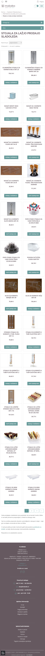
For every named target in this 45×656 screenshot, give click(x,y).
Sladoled (22, 632)
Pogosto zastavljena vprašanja (22, 641)
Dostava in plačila (22, 612)
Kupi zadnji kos (34, 82)
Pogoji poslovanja (22, 609)
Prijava (42, 1)
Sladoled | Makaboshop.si (14, 12)
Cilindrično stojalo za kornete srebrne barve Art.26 (34, 69)
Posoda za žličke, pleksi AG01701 (33, 258)
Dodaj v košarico (11, 82)
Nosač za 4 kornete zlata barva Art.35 (11, 220)
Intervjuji (22, 639)
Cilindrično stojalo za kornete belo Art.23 (11, 69)
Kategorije (22, 22)
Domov (3, 12)
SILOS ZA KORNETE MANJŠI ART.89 (11, 297)
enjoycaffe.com (22, 565)
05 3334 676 (28, 583)
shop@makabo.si (24, 586)
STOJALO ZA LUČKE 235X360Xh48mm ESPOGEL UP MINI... (33, 449)
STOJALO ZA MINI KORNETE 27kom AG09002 (11, 489)
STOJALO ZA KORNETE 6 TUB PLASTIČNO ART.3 (34, 371)
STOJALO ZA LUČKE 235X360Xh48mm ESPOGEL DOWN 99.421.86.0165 (33, 410)
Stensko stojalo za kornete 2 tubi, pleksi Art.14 (11, 334)
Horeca (22, 634)
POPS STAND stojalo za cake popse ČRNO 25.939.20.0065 (11, 259)
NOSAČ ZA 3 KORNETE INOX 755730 (33, 107)
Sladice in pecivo (22, 629)
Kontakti (22, 607)
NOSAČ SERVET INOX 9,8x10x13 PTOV (11, 107)
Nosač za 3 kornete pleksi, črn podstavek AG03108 (33, 144)
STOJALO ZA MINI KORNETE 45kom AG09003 (34, 489)
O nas (22, 605)
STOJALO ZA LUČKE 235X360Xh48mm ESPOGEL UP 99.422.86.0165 (11, 450)
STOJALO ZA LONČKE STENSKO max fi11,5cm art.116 (11, 409)
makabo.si (22, 563)
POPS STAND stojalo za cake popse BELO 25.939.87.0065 (33, 221)
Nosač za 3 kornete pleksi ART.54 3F (11, 143)
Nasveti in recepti (22, 636)
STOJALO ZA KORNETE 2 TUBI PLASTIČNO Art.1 (34, 333)
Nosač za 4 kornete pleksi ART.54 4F (11, 182)
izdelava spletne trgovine (21, 655)
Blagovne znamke (22, 614)
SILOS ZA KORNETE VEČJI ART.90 (33, 297)
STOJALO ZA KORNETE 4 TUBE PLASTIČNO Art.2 (11, 371)
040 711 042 (19, 583)
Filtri (22, 28)
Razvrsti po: (4, 43)
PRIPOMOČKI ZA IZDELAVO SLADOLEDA (14, 14)
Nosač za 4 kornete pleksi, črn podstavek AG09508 (33, 182)
